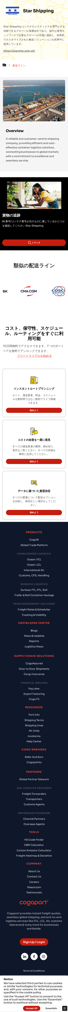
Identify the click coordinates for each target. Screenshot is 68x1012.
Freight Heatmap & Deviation (34, 855)
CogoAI (34, 539)
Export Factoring (34, 693)
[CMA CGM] (31, 291)
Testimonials (34, 892)
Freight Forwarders (34, 793)
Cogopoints (34, 762)
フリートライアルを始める (34, 356)
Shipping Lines (34, 725)
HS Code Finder (34, 839)
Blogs (34, 630)
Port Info (34, 714)
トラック (34, 243)
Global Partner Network (34, 779)
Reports (34, 641)
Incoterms (34, 736)
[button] (7, 65)
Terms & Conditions (34, 970)
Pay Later (34, 688)
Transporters (34, 799)
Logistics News (34, 646)
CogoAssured (34, 663)
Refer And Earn (34, 757)
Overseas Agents (34, 824)
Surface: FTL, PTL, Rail (34, 590)
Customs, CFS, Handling (34, 575)
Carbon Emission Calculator (34, 850)
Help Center (34, 741)
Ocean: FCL (34, 559)
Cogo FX (34, 699)
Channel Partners (34, 818)
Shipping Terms (34, 720)
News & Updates (34, 635)
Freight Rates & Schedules (34, 609)
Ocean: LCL (34, 564)
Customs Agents (34, 804)
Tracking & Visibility (34, 615)
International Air (34, 570)
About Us (34, 871)
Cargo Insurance (34, 674)
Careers (34, 882)
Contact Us (34, 876)
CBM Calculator (34, 845)
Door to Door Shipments (34, 668)
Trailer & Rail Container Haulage (34, 595)
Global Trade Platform (34, 545)
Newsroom (34, 887)
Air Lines (34, 730)
